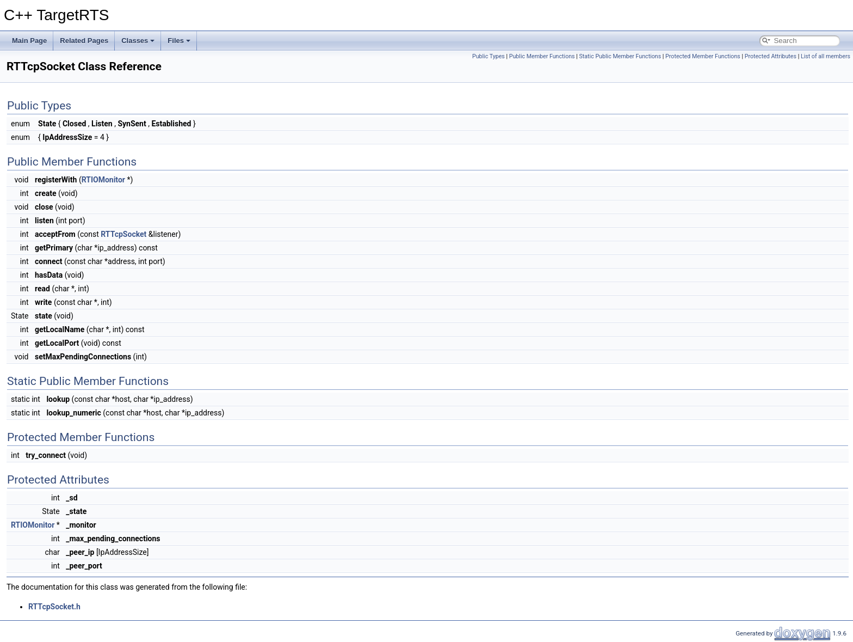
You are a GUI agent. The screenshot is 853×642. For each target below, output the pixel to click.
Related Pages (84, 40)
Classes (137, 40)
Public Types (488, 56)
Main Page (29, 40)
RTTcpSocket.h (54, 606)
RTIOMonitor (103, 179)
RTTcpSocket (123, 234)
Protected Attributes (770, 56)
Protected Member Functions (702, 56)
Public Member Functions (542, 56)
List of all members (825, 56)
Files (179, 40)
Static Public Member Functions (620, 56)
